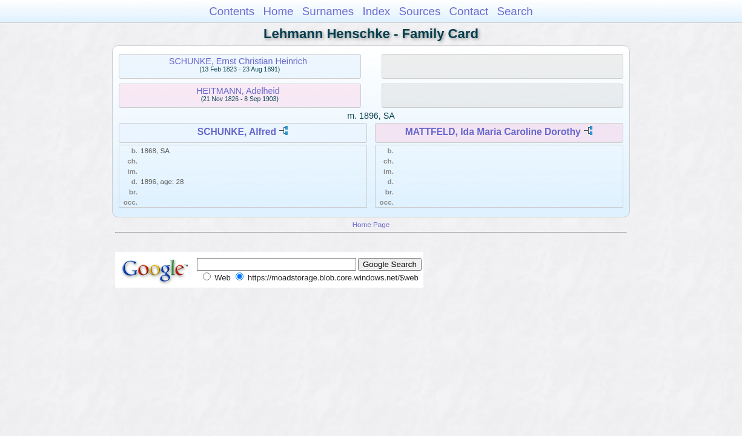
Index (376, 11)
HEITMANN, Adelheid (237, 91)
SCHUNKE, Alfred (236, 132)
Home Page (371, 224)
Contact (469, 11)
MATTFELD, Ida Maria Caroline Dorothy (493, 132)
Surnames (328, 11)
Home (278, 11)
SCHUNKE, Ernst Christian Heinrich (238, 61)
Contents (231, 11)
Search (514, 11)
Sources (420, 11)
